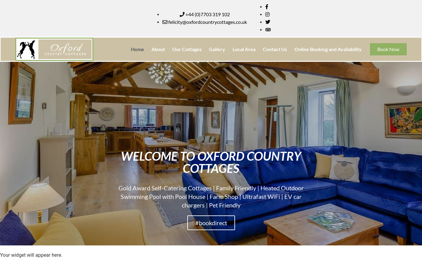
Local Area (244, 49)
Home (137, 49)
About (158, 49)
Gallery (217, 49)
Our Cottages (187, 49)
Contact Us (275, 49)
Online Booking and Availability (328, 49)
